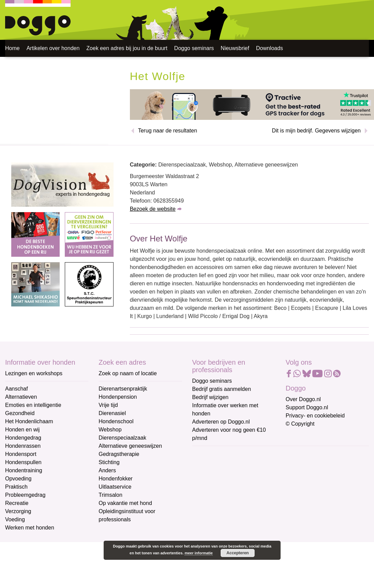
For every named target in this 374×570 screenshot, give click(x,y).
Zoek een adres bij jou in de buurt (126, 48)
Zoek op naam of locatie (128, 373)
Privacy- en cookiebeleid (315, 415)
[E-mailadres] (240, 464)
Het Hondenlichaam (29, 421)
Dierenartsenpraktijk (123, 389)
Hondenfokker (116, 478)
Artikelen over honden (53, 48)
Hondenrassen (23, 446)
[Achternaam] (240, 510)
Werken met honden (29, 528)
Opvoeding (18, 478)
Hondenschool (116, 421)
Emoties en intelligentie (33, 405)
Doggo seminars (194, 48)
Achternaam (207, 499)
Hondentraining (23, 470)
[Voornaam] (240, 487)
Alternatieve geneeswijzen (130, 446)
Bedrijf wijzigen (210, 397)
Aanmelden (241, 527)
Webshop (110, 429)
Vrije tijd (108, 405)
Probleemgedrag (25, 495)
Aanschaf (16, 389)
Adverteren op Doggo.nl (221, 422)
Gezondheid (19, 413)
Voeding (15, 519)
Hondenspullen (23, 462)
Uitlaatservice (115, 487)
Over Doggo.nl (303, 399)
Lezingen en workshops (33, 373)
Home (12, 48)
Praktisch (16, 487)
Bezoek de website (153, 209)
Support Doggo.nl (307, 407)
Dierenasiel (112, 413)
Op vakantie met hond (125, 503)
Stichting (109, 462)
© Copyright (300, 424)
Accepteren (237, 553)
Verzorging (18, 511)
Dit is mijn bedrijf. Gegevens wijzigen (316, 130)
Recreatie (16, 503)
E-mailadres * (209, 454)
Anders (107, 470)
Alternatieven (21, 397)
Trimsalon (110, 495)
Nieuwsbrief (235, 48)
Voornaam (205, 476)
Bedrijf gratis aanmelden (221, 389)
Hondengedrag (23, 438)
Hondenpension (118, 397)
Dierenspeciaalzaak (122, 438)
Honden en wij (22, 429)
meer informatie (198, 553)
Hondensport (20, 454)
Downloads (269, 48)
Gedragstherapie (119, 454)
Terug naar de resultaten (167, 130)
